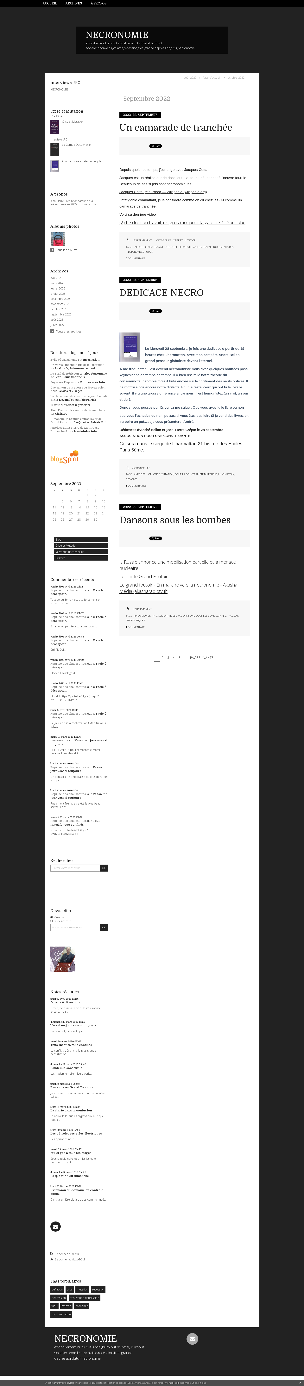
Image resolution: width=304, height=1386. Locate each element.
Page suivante (201, 658)
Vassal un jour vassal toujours (78, 769)
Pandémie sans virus (66, 1068)
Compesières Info (92, 382)
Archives (74, 3)
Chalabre (61, 413)
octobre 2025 (58, 309)
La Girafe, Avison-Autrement (75, 368)
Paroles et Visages (69, 391)
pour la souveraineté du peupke (196, 474)
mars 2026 (57, 283)
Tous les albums (67, 250)
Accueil (50, 3)
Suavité (55, 405)
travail (159, 247)
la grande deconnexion (70, 552)
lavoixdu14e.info (85, 431)
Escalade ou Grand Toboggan (72, 1087)
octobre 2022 (235, 77)
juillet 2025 (57, 325)
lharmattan (226, 474)
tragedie (233, 615)
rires (222, 615)
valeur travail (202, 247)
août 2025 (56, 319)
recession (98, 1289)
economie (81, 1306)
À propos (99, 3)
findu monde (142, 615)
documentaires (223, 247)
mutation (82, 1289)
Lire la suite (89, 204)
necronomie (59, 740)
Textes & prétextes (78, 405)
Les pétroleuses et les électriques (76, 1133)
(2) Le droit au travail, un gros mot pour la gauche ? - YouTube (182, 222)
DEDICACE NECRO (161, 293)
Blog (58, 539)
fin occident (160, 615)
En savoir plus (199, 1382)
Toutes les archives (69, 331)
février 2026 (57, 288)
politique (171, 247)
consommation (61, 1314)
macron (66, 1306)
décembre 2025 (60, 299)
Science (60, 558)
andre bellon (143, 474)
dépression (59, 1298)
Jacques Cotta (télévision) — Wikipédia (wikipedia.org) (163, 192)
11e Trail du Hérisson (64, 373)
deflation (57, 1289)
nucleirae (175, 615)
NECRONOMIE (117, 35)
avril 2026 (56, 278)
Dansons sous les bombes (175, 520)
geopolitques (135, 620)
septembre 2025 (60, 314)
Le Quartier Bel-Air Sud (90, 422)
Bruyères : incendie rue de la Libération (77, 364)
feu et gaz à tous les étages (71, 1153)
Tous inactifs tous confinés (75, 822)
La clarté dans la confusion (71, 1110)
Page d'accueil (211, 77)
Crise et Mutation (66, 545)
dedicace (131, 479)
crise (70, 1289)
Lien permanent (139, 240)
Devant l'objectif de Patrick (77, 399)
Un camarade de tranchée (175, 128)
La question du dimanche (69, 1176)
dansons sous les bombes (200, 615)
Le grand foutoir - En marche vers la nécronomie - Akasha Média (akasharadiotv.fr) (178, 587)
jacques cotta (143, 247)
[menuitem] (52, 3)
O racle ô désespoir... (66, 1002)
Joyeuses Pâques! (62, 382)
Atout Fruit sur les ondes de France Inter (77, 410)
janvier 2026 (57, 293)
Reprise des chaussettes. (68, 590)
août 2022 (190, 77)
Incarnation (91, 359)
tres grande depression (84, 1298)
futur (54, 1306)
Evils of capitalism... (63, 359)
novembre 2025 (60, 304)
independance (135, 251)
